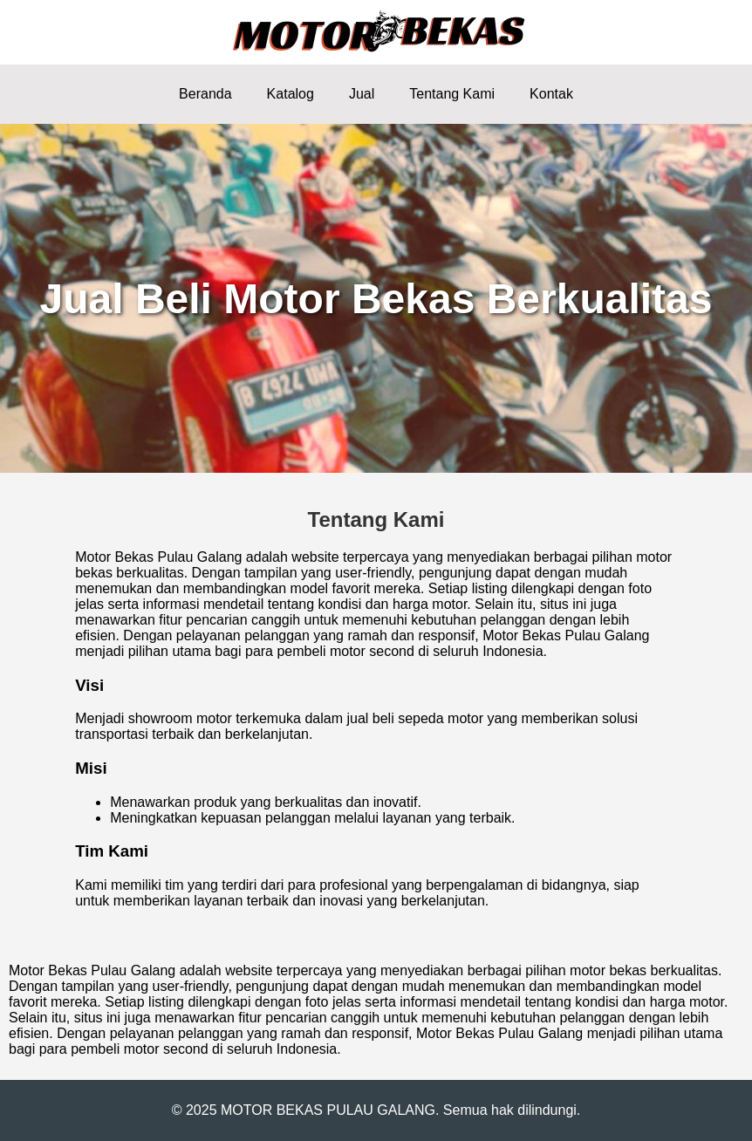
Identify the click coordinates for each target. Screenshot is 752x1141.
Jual (361, 93)
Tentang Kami (452, 93)
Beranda (205, 93)
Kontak (551, 93)
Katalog (290, 93)
